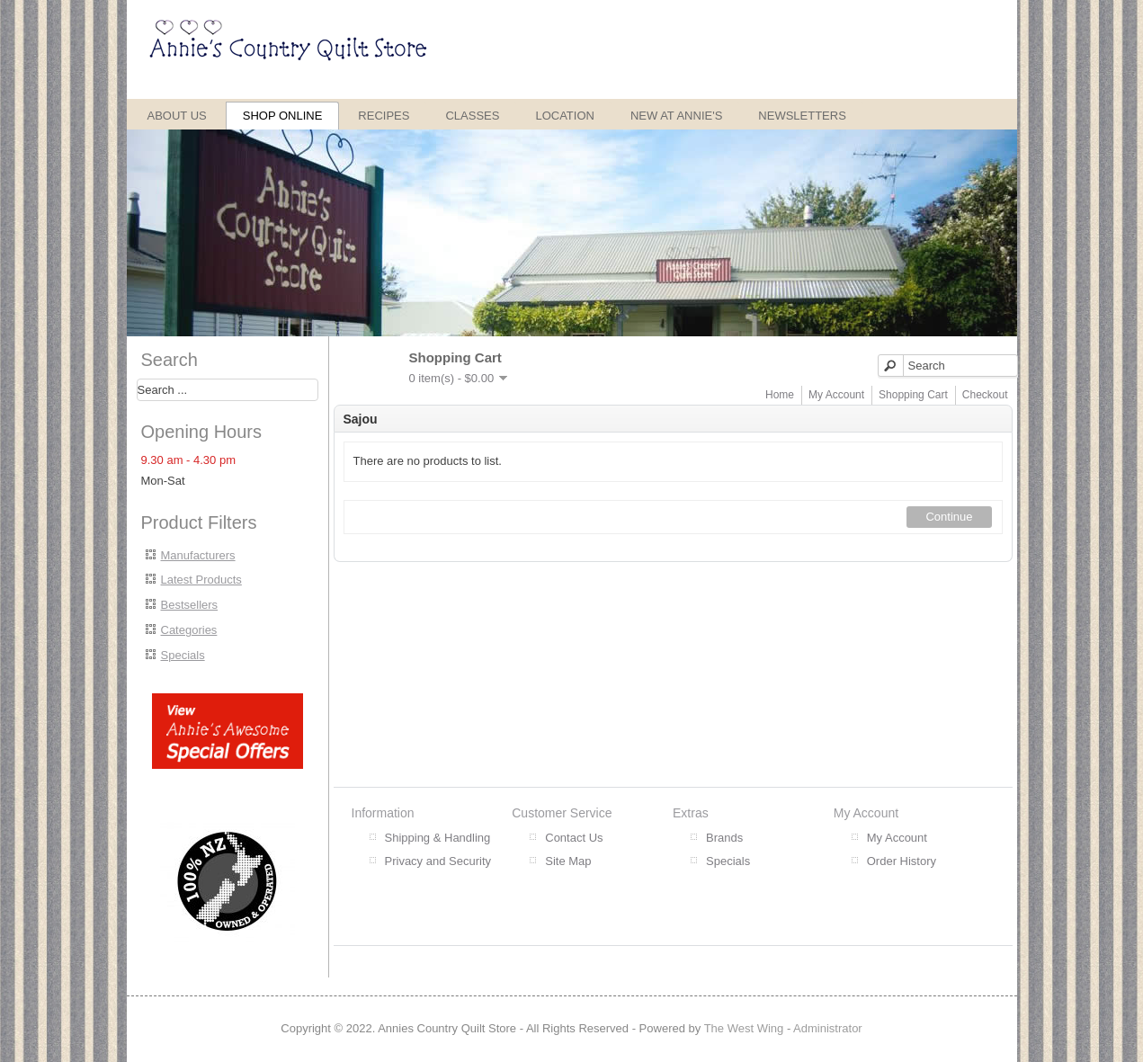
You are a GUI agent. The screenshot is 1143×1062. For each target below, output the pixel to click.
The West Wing (744, 1028)
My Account (836, 394)
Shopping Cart (913, 394)
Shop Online (283, 115)
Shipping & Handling (438, 837)
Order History (901, 861)
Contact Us (574, 837)
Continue (948, 516)
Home (779, 394)
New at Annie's (676, 115)
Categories (189, 630)
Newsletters (802, 115)
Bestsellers (190, 604)
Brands (724, 837)
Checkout (985, 394)
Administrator (827, 1028)
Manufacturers (198, 555)
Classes (472, 115)
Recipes (383, 115)
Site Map (568, 861)
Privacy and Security (438, 861)
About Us (177, 115)
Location (564, 115)
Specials (183, 655)
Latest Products (201, 579)
